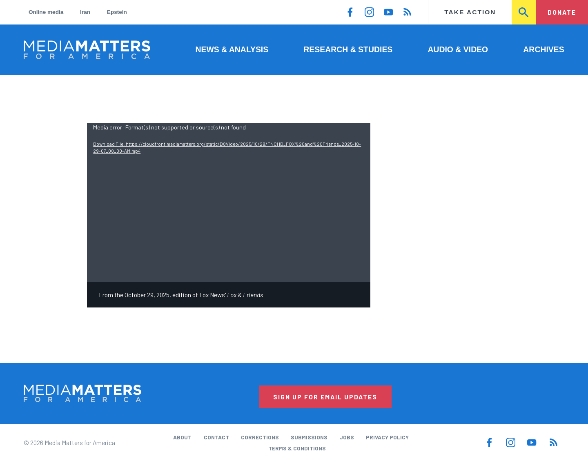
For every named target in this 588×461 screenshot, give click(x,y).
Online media (46, 12)
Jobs (346, 437)
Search (523, 12)
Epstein (117, 12)
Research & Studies (347, 49)
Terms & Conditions (297, 448)
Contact (216, 437)
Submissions (309, 437)
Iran (85, 12)
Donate (562, 12)
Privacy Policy (387, 437)
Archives (543, 49)
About (182, 437)
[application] (228, 202)
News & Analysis (231, 49)
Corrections (260, 437)
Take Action (470, 12)
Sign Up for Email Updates (325, 397)
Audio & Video (458, 49)
